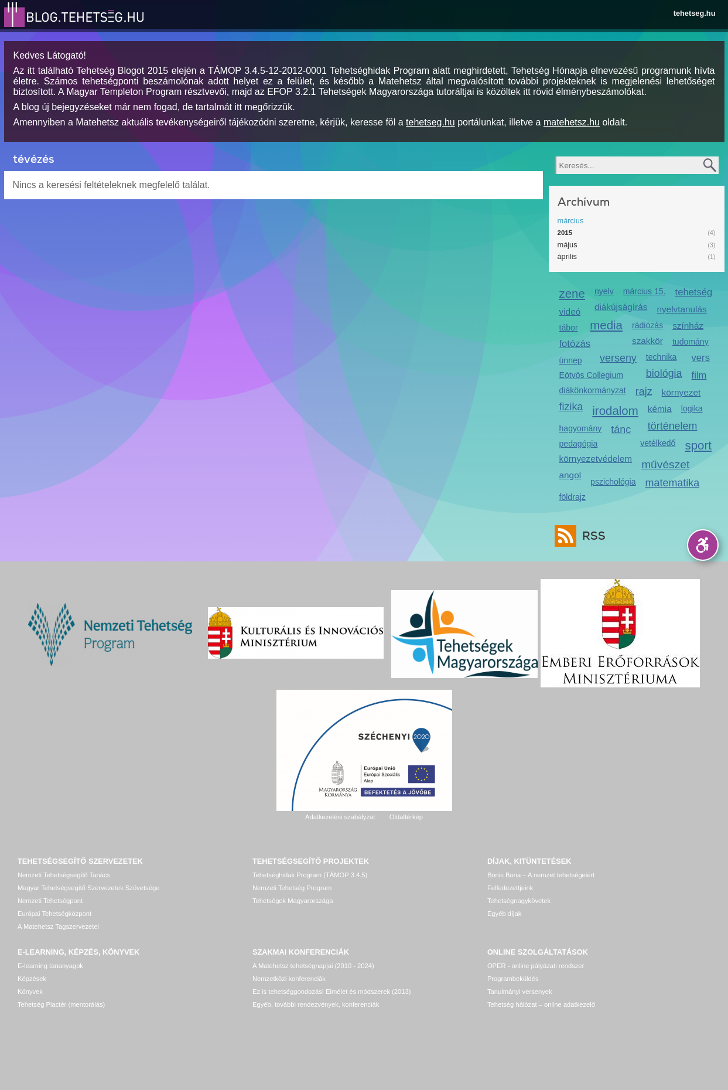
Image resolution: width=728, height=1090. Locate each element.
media (606, 325)
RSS (591, 536)
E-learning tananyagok (50, 965)
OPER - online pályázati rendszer (535, 965)
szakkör (647, 341)
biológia (664, 373)
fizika (571, 407)
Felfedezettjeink (510, 887)
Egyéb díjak (504, 913)
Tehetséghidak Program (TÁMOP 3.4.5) (309, 874)
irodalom (615, 410)
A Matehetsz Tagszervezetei (58, 926)
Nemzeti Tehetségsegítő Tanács (64, 874)
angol (570, 475)
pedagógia (578, 443)
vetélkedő (657, 443)
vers (701, 357)
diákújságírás (621, 307)
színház (687, 326)
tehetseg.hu (695, 13)
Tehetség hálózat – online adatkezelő (541, 1004)
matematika (672, 483)
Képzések (32, 978)
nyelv (604, 291)
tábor (568, 327)
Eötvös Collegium (591, 375)
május (567, 244)
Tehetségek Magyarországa (292, 900)
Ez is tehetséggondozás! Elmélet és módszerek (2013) (331, 991)
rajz (643, 391)
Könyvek (30, 991)
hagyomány (580, 428)
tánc (621, 429)
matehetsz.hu (572, 122)
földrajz (572, 497)
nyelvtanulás (681, 309)
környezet (681, 392)
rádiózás (647, 325)
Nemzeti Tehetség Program (291, 887)
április (567, 256)
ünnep (570, 360)
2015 (565, 232)
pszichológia (612, 481)
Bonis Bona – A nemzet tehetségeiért (540, 874)
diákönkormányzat (592, 390)
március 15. (644, 291)
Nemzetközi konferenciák (289, 978)
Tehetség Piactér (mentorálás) (61, 1004)
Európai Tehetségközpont (54, 913)
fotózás (575, 343)
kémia (660, 409)
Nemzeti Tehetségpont (50, 900)
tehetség (694, 292)
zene (572, 293)
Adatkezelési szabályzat (340, 816)
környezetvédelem (596, 459)
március (571, 220)
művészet (665, 464)
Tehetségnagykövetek (519, 900)
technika (661, 357)
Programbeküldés (513, 978)
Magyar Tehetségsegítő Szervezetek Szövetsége (88, 887)
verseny (618, 358)
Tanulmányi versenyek (519, 991)
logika (692, 408)
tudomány (690, 341)
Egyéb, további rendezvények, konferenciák (315, 1004)
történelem (673, 426)
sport (698, 445)
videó (570, 311)
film (699, 375)
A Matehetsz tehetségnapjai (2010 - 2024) (313, 965)
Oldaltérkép (406, 816)
